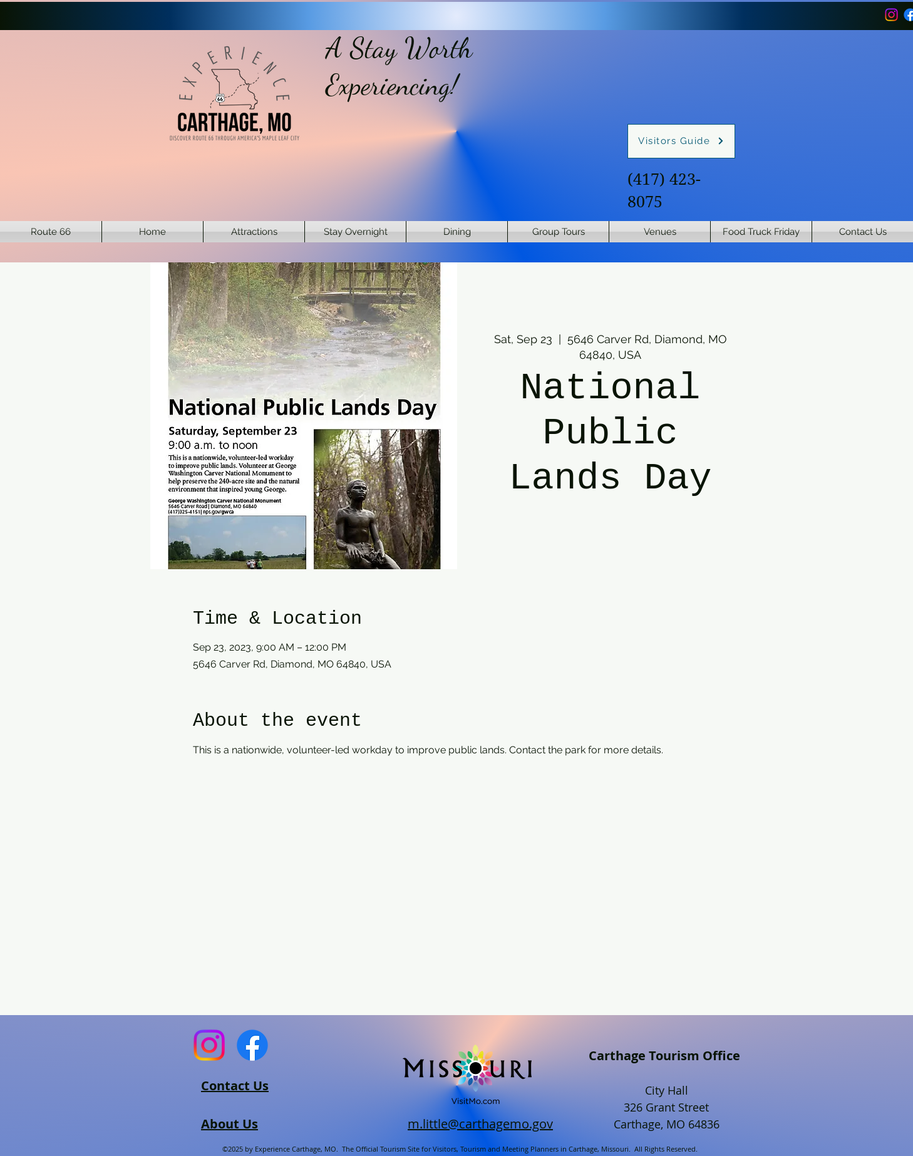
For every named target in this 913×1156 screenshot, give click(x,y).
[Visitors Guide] (681, 141)
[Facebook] (252, 1045)
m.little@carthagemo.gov (480, 1123)
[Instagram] (891, 14)
